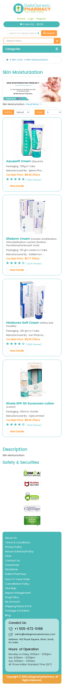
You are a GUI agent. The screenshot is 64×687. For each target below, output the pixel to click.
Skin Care (17, 59)
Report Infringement (18, 593)
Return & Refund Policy (19, 551)
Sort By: (8, 112)
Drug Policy (12, 597)
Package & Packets (17, 610)
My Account (12, 601)
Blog (8, 615)
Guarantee (12, 565)
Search (49, 33)
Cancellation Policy (17, 584)
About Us (11, 538)
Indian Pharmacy (15, 574)
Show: (40, 112)
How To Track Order (17, 579)
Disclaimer (11, 569)
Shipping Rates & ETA (18, 606)
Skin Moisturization (37, 59)
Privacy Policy (13, 547)
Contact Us (12, 560)
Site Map (10, 588)
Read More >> (34, 104)
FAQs (8, 556)
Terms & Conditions (17, 542)
